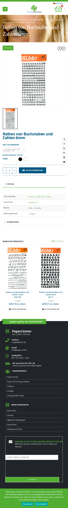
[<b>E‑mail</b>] (34, 348)
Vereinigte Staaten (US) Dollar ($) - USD (12, 150)
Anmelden (32, 479)
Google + (64, 153)
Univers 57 (33, 202)
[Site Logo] (34, 9)
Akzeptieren (27, 504)
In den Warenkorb (34, 170)
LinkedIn (64, 148)
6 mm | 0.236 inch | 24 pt (39, 196)
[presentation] (25, 473)
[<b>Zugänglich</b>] (34, 356)
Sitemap (10, 415)
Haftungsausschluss (14, 429)
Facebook (64, 139)
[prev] (59, 48)
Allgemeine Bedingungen (16, 420)
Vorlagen (10, 391)
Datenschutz (12, 424)
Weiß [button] (25, 159)
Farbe (5, 159)
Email (64, 162)
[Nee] (64, 498)
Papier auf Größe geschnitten (18, 382)
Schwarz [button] (20, 159)
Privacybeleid (41, 504)
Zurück (8, 48)
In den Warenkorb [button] (19, 309)
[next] (63, 48)
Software (10, 386)
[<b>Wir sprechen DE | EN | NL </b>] (34, 364)
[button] (5, 9)
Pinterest (64, 157)
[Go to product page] (17, 268)
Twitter (64, 144)
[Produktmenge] (9, 170)
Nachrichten (11, 411)
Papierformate (12, 377)
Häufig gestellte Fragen (15, 395)
